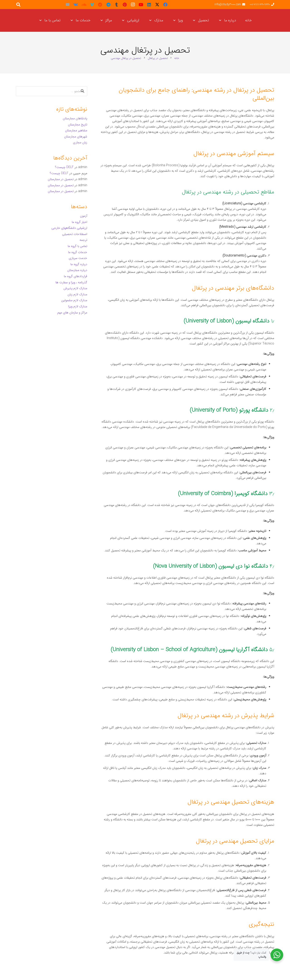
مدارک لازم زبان (77, 294)
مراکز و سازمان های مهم (72, 312)
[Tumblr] (116, 4)
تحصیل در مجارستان (61, 179)
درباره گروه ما (78, 264)
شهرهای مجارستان (75, 136)
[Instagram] (133, 4)
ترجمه (83, 239)
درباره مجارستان (77, 270)
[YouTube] (141, 4)
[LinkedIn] (149, 4)
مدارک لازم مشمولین (74, 300)
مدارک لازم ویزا (77, 306)
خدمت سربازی (78, 258)
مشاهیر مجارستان (76, 130)
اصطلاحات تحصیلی (74, 234)
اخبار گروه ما (79, 222)
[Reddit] (100, 4)
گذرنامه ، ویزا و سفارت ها (71, 282)
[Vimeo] (92, 4)
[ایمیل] (67, 4)
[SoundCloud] (84, 4)
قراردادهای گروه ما (75, 276)
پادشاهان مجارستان (75, 118)
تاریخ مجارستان (77, 124)
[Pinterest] (125, 4)
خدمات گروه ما (77, 252)
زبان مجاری (80, 142)
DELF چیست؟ (64, 167)
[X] (157, 4)
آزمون (83, 215)
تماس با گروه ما (77, 246)
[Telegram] (108, 4)
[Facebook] (165, 4)
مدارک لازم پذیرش (75, 288)
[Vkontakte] (76, 4)
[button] (221, 20)
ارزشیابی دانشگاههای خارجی (69, 227)
